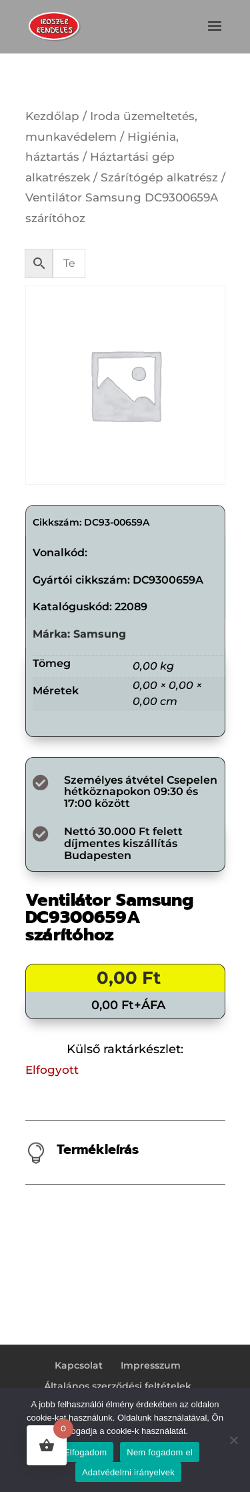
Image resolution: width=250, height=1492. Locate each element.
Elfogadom (85, 1452)
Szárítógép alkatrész (159, 177)
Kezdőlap (52, 116)
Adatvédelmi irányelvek (128, 1472)
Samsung (99, 634)
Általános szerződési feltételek (117, 1386)
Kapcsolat (79, 1365)
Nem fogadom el (160, 1452)
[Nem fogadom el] (233, 1440)
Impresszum (151, 1365)
